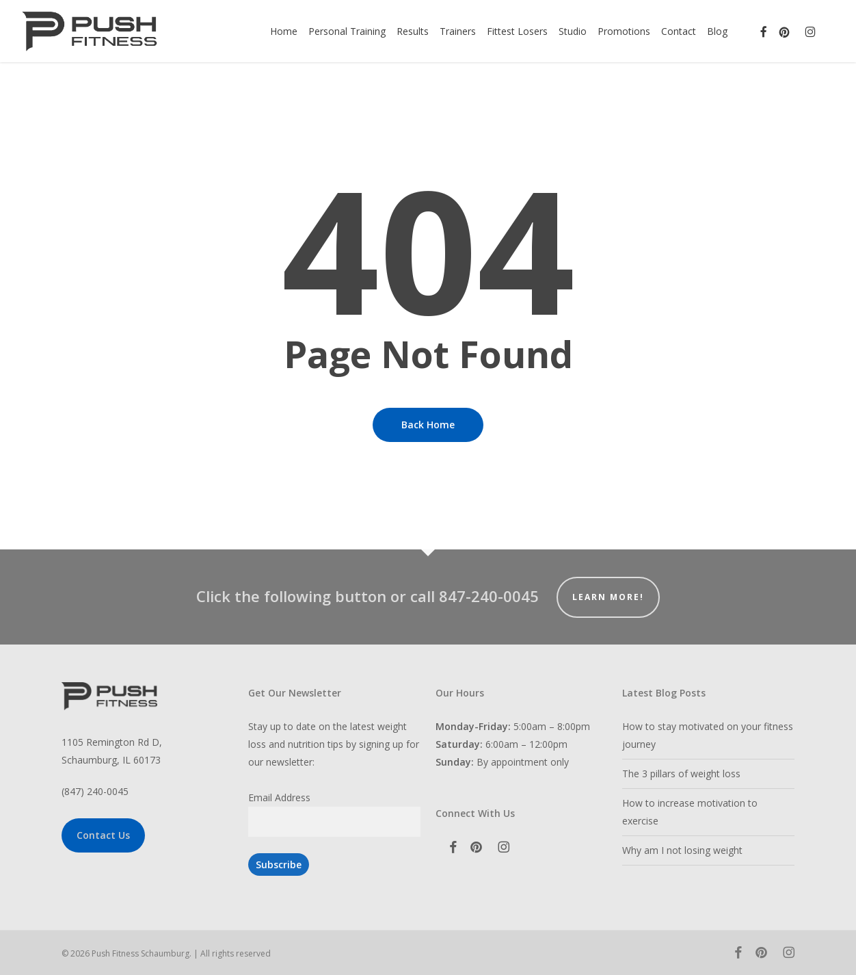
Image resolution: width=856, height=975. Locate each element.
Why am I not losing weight (682, 850)
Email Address (279, 797)
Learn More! (608, 597)
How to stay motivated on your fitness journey (707, 735)
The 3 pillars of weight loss (681, 773)
